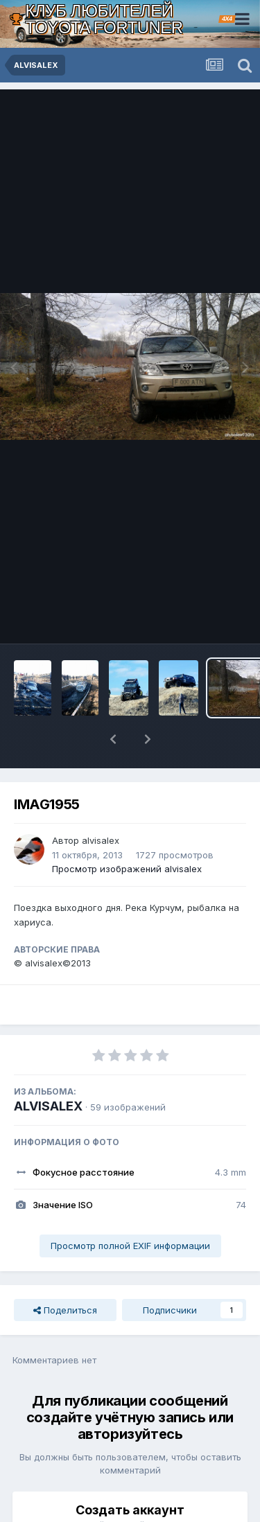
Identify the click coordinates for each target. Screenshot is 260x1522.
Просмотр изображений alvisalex (127, 832)
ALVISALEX (48, 1070)
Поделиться (65, 1274)
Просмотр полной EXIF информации (130, 1209)
